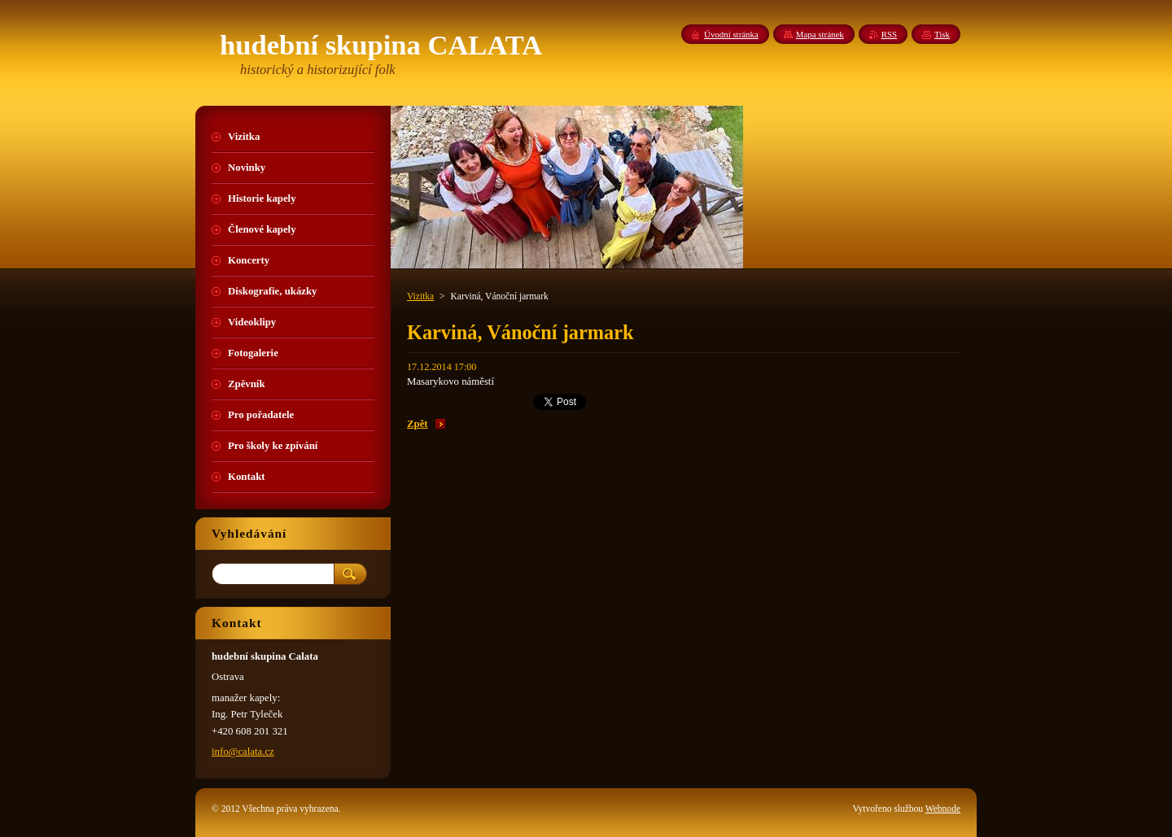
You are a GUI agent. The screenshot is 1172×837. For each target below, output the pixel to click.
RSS (889, 34)
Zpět (417, 423)
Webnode (942, 808)
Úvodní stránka (731, 34)
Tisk (942, 34)
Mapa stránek (820, 34)
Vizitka (420, 296)
